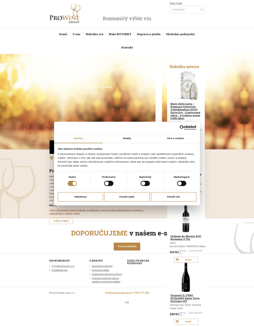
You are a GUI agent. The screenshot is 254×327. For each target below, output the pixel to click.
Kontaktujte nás (60, 270)
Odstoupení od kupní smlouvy (107, 274)
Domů (63, 34)
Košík (179, 3)
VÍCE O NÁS (61, 221)
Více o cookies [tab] (175, 138)
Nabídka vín (95, 34)
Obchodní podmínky (180, 34)
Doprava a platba (149, 34)
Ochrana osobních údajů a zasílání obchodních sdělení (106, 280)
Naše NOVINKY (120, 34)
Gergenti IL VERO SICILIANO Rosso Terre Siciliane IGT (185, 298)
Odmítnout (80, 196)
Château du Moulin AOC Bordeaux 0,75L (185, 238)
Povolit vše (173, 196)
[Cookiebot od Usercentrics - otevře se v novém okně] (182, 127)
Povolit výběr (127, 196)
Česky (173, 3)
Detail (188, 259)
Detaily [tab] (127, 138)
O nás (76, 34)
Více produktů (127, 246)
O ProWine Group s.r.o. (63, 266)
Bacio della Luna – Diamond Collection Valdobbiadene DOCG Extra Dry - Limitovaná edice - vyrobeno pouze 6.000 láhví (185, 111)
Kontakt (127, 47)
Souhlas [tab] (78, 138)
